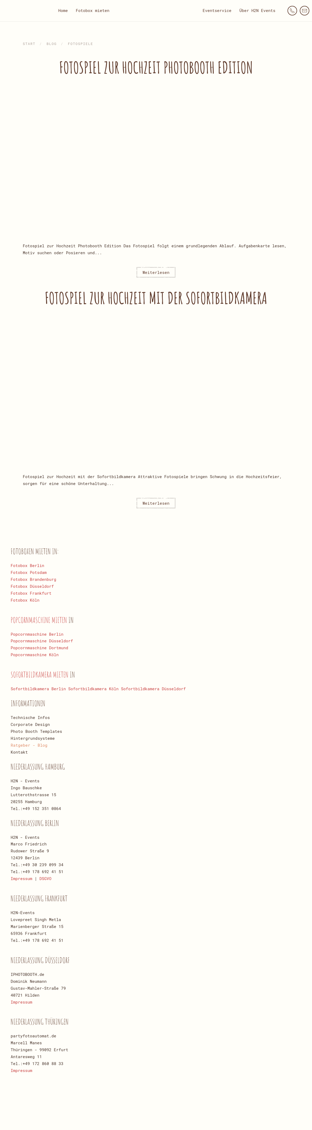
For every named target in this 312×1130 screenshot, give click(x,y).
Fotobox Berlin (27, 565)
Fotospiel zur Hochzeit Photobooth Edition (156, 67)
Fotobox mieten (92, 10)
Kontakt (19, 752)
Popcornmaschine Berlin (37, 634)
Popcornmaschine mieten (39, 620)
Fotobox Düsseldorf (32, 586)
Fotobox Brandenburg (33, 579)
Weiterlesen (156, 272)
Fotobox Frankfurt (31, 593)
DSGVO (45, 878)
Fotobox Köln (25, 600)
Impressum (21, 878)
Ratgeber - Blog (29, 745)
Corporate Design (30, 724)
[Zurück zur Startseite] (156, 10)
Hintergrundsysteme (33, 738)
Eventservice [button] (217, 10)
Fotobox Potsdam (29, 572)
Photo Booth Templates (36, 731)
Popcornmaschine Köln (35, 654)
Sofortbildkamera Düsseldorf (153, 688)
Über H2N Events (257, 10)
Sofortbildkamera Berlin (38, 688)
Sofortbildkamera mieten (40, 674)
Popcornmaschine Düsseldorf (42, 640)
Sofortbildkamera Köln (93, 688)
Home (63, 10)
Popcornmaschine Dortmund (39, 647)
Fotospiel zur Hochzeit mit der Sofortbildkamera (156, 298)
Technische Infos (30, 717)
